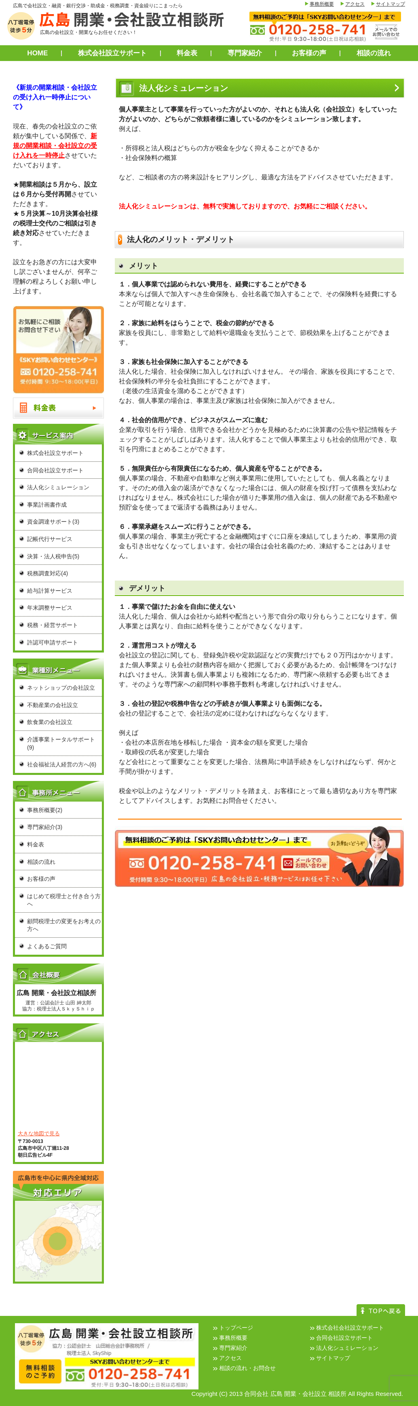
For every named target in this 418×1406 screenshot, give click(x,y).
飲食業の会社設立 (49, 722)
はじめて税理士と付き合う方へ (64, 900)
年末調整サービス (49, 607)
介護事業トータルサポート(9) (61, 743)
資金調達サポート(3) (53, 521)
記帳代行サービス (49, 539)
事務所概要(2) (44, 810)
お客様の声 (309, 53)
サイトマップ (390, 4)
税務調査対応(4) (47, 573)
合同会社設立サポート (55, 470)
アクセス (355, 4)
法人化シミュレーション (58, 487)
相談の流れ (374, 53)
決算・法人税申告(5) (53, 556)
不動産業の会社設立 (52, 705)
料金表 (187, 53)
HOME (37, 53)
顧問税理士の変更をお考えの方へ (64, 925)
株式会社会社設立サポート (350, 1327)
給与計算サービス (49, 590)
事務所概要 (322, 4)
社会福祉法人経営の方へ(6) (61, 764)
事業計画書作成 (47, 504)
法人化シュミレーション (347, 1348)
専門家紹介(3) (44, 827)
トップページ (236, 1327)
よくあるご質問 (47, 946)
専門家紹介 (245, 53)
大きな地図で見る (39, 1133)
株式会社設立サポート (112, 53)
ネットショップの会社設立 (61, 687)
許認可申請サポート (52, 642)
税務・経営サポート (52, 625)
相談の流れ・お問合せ (247, 1368)
